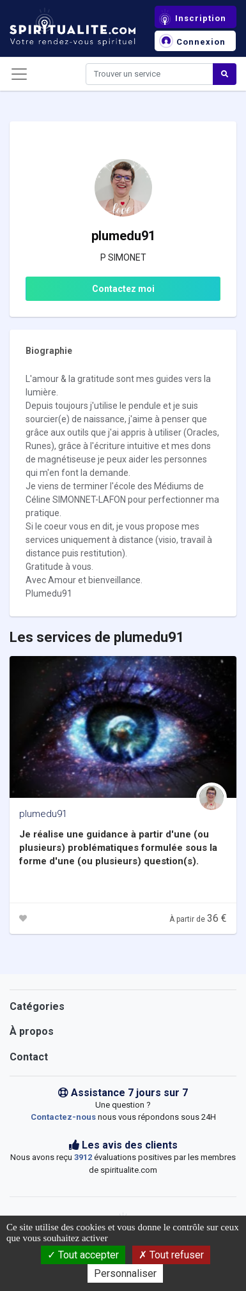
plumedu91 (43, 814)
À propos (32, 1031)
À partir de (198, 919)
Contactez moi (123, 289)
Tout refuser (171, 1255)
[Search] (149, 74)
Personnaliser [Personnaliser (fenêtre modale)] (125, 1273)
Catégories (37, 1006)
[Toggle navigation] (19, 74)
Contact (29, 1057)
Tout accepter (83, 1255)
